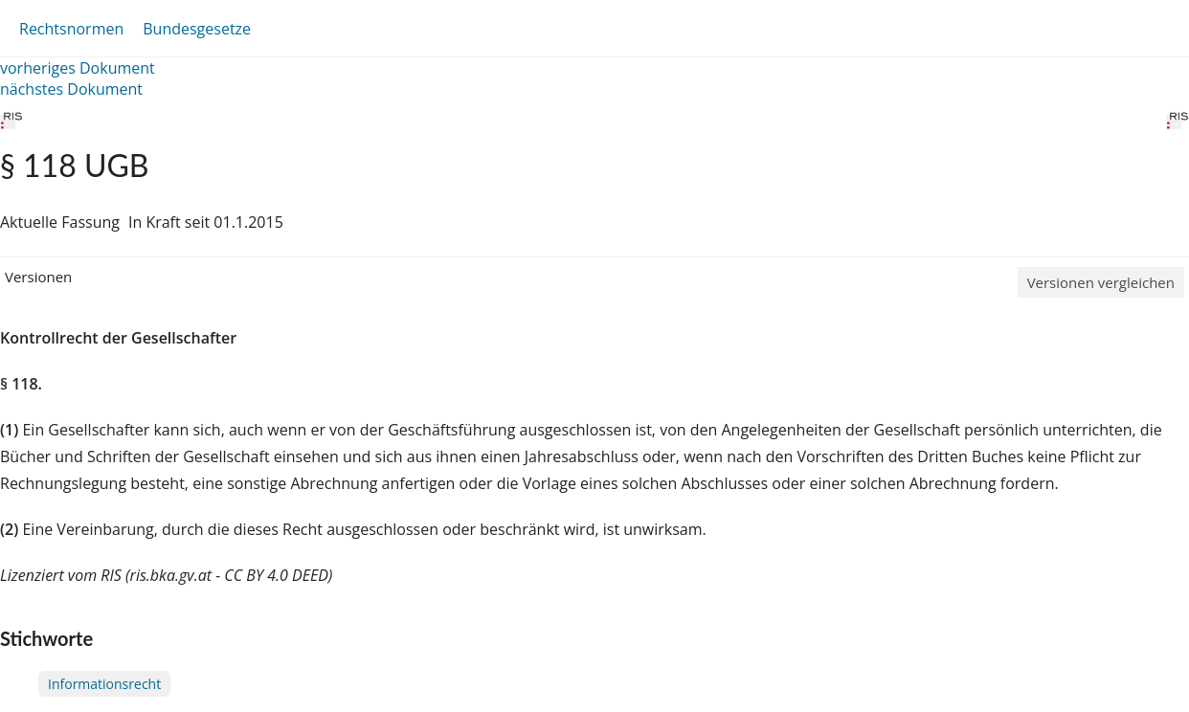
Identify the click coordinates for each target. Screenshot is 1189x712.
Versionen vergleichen (1101, 282)
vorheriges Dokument (77, 67)
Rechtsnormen (71, 28)
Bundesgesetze (197, 28)
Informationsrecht (104, 684)
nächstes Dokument (71, 89)
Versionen (38, 276)
